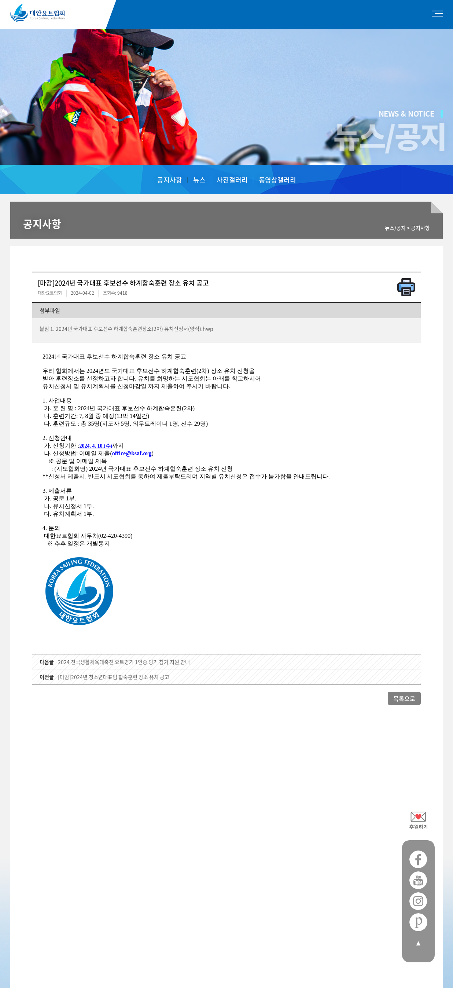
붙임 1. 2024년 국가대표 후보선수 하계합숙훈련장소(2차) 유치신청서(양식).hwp (126, 328)
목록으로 (404, 698)
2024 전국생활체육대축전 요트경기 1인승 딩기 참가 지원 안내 (124, 661)
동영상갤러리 (277, 180)
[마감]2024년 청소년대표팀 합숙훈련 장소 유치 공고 (113, 676)
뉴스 (199, 180)
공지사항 (169, 180)
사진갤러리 (232, 180)
